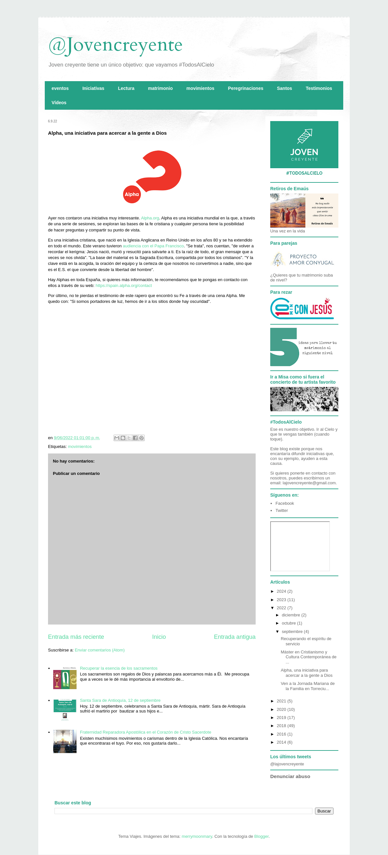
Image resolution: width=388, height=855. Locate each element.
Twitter (281, 510)
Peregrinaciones (245, 88)
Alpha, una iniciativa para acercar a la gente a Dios (307, 673)
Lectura (126, 88)
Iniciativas (93, 88)
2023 (282, 599)
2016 (282, 734)
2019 (282, 717)
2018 (282, 725)
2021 (282, 701)
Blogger (261, 836)
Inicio (159, 637)
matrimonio (160, 88)
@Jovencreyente (115, 44)
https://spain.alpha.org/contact (124, 285)
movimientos (200, 88)
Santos (284, 88)
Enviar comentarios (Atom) (100, 650)
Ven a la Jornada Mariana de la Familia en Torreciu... (307, 686)
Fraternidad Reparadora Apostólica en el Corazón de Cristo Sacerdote (145, 732)
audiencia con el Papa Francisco (153, 245)
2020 (282, 709)
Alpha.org (150, 218)
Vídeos (59, 102)
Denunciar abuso (290, 776)
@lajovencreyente (287, 764)
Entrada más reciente (76, 637)
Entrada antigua (235, 637)
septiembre (293, 631)
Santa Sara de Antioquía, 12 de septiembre (120, 700)
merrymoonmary (197, 836)
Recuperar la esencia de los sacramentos (118, 668)
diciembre (291, 615)
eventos (60, 88)
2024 (282, 591)
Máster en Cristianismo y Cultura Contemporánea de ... (308, 657)
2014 (282, 742)
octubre (289, 623)
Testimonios (319, 88)
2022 (282, 607)
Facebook (284, 503)
